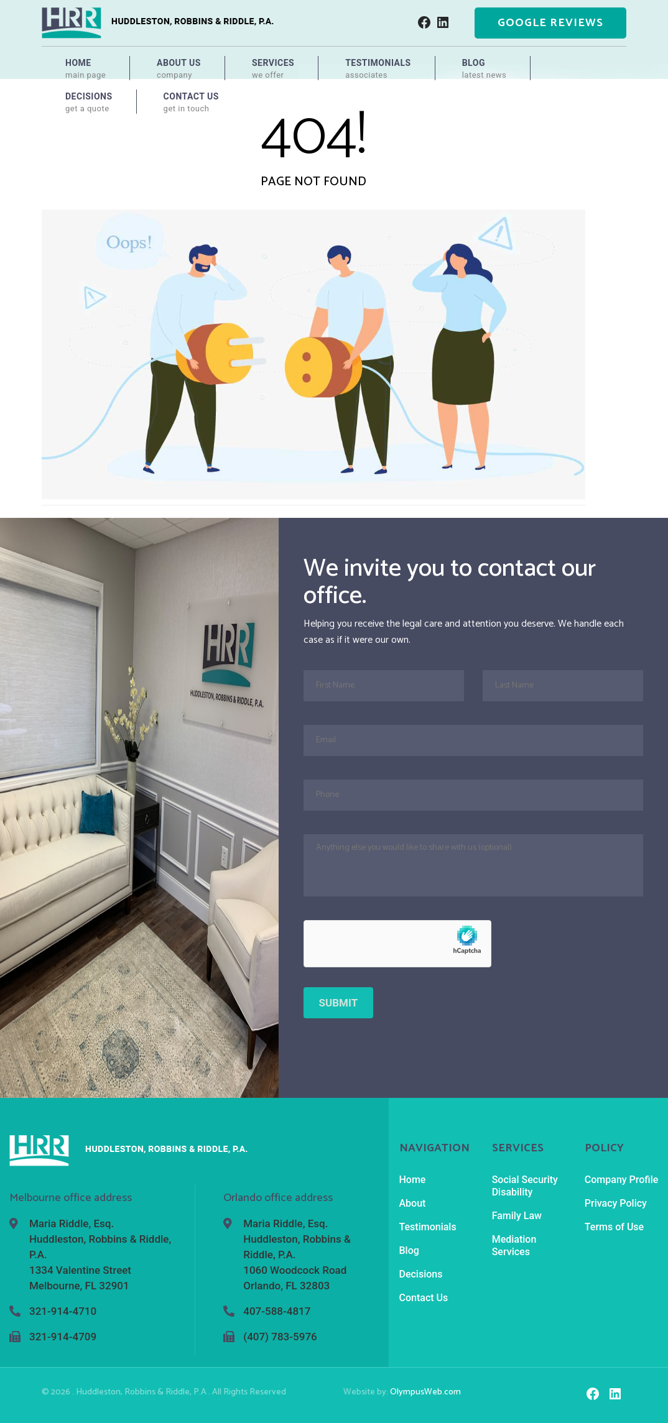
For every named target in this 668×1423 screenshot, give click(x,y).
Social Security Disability (525, 1186)
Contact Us (191, 102)
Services (273, 69)
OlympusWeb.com (425, 1392)
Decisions (89, 102)
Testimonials (378, 69)
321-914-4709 (62, 1336)
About (412, 1203)
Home (85, 69)
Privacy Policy (616, 1203)
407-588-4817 (276, 1311)
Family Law (517, 1216)
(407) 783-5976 (280, 1336)
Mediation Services (514, 1245)
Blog (484, 69)
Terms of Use (614, 1227)
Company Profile (622, 1180)
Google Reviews (550, 23)
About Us (179, 69)
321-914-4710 (62, 1311)
